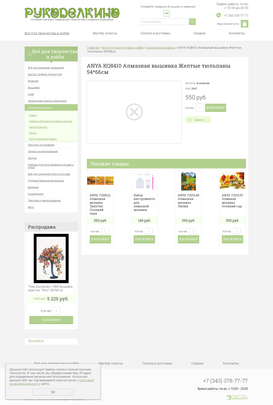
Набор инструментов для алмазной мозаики (144, 202)
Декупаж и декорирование (44, 200)
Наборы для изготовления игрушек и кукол (51, 166)
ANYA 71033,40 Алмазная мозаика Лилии (188, 200)
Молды (32, 158)
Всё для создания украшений (46, 67)
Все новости (36, 340)
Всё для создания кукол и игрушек (49, 174)
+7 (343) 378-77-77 (225, 380)
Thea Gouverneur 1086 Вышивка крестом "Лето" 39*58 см (50, 288)
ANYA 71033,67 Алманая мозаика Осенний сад (232, 200)
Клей (31, 94)
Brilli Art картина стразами (43, 138)
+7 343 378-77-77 (236, 15)
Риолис (33, 132)
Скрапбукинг (36, 194)
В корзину (51, 320)
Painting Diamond (38, 126)
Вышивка (34, 87)
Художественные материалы (46, 180)
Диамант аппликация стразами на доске (50, 121)
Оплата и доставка (155, 33)
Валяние (33, 187)
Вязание (33, 81)
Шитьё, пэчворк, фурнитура (45, 74)
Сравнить (199, 119)
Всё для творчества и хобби (47, 33)
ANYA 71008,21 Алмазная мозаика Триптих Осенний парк (100, 204)
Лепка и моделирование (43, 151)
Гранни (33, 115)
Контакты (237, 33)
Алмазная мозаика (40, 107)
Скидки (199, 33)
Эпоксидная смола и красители (47, 101)
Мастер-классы (105, 33)
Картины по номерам (41, 144)
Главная (93, 47)
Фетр (31, 207)
